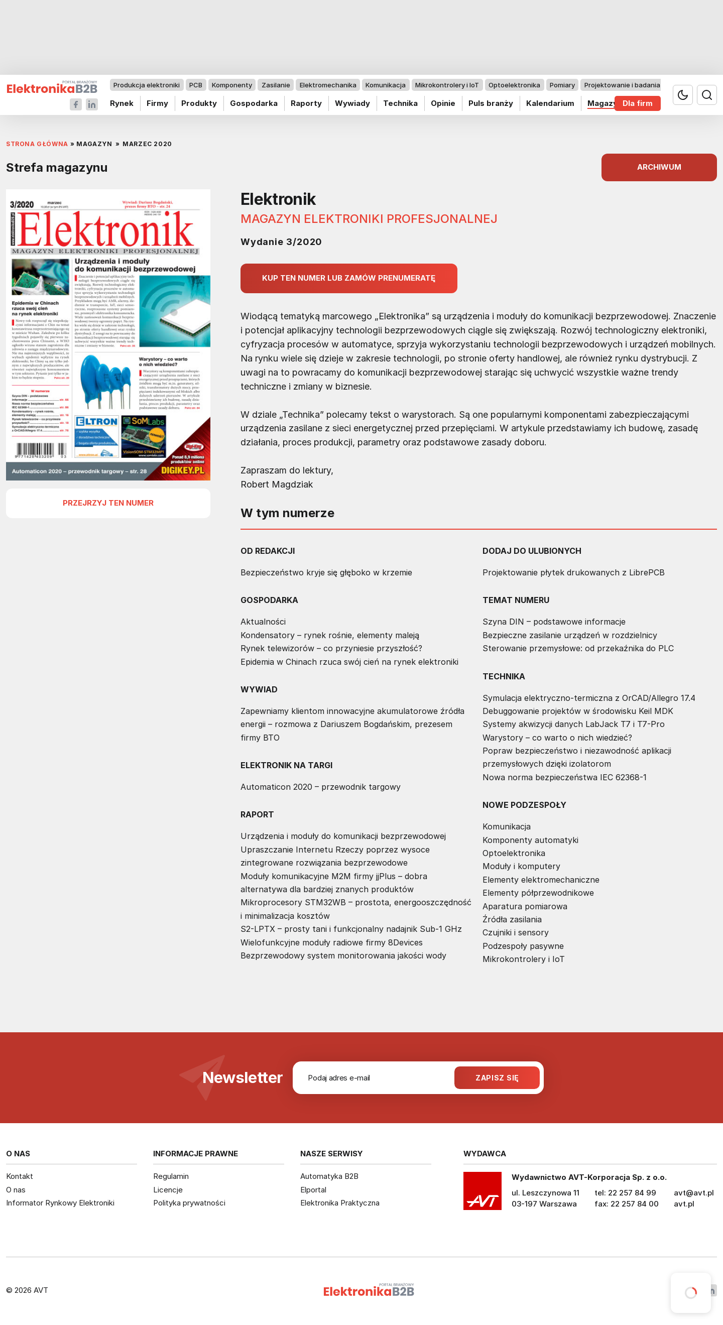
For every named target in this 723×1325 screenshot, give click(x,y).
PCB (195, 85)
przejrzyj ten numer (108, 503)
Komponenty (232, 85)
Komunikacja (386, 85)
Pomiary (562, 85)
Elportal (313, 1189)
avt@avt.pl (694, 1192)
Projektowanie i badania (622, 85)
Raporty (306, 103)
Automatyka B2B (329, 1176)
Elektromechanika (328, 85)
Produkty (199, 103)
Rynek (122, 103)
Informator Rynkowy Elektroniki (60, 1203)
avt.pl (684, 1204)
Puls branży (490, 103)
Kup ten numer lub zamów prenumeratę (348, 278)
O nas (16, 1189)
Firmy (157, 103)
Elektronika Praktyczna (340, 1203)
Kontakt (19, 1176)
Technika (400, 103)
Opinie (443, 103)
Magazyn (604, 103)
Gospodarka (254, 103)
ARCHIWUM (659, 167)
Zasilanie (276, 85)
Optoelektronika (514, 85)
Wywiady (352, 103)
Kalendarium (550, 103)
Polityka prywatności (189, 1203)
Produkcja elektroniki (146, 85)
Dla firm (638, 103)
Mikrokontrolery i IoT (447, 85)
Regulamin (171, 1176)
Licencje (168, 1189)
